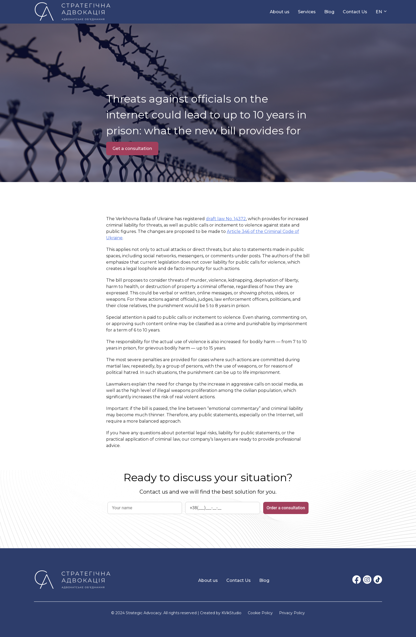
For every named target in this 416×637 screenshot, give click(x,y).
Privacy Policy (292, 613)
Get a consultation (132, 148)
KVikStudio (231, 613)
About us (279, 11)
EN (379, 11)
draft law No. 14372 (226, 218)
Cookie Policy (260, 613)
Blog (329, 11)
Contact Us (355, 11)
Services (307, 11)
